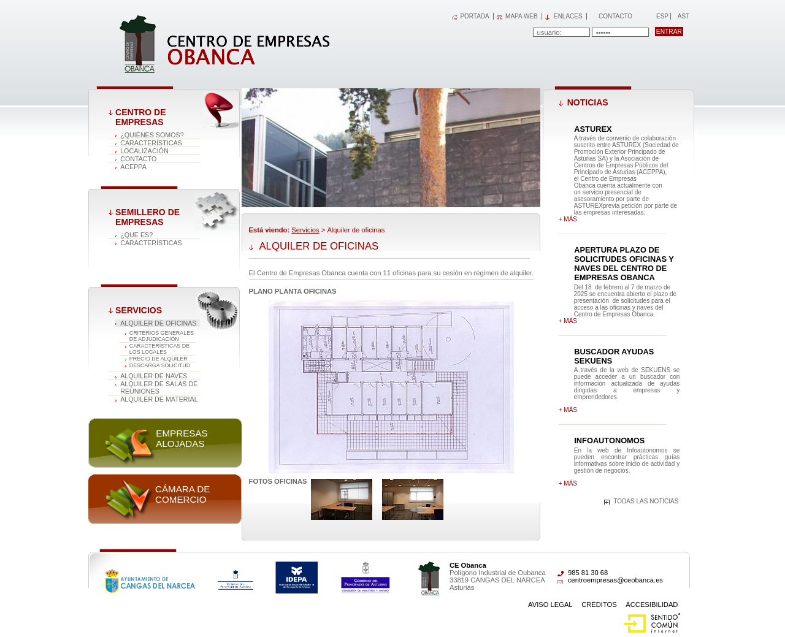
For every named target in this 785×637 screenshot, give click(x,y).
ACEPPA (133, 166)
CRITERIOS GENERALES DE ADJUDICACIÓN (161, 336)
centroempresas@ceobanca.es (615, 580)
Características (151, 143)
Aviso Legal (550, 604)
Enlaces (568, 16)
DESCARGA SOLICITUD (159, 365)
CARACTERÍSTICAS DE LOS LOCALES (159, 349)
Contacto (615, 16)
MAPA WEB (521, 16)
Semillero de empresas (147, 217)
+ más (568, 219)
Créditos (599, 604)
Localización (144, 150)
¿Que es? (136, 234)
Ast (683, 16)
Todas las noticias (645, 501)
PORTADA (474, 16)
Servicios (138, 310)
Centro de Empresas (140, 117)
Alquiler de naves (153, 376)
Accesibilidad (652, 604)
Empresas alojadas (181, 438)
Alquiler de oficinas (158, 323)
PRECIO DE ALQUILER (158, 359)
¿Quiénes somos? (151, 135)
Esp (661, 16)
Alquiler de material (159, 399)
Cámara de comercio (182, 494)
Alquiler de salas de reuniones (158, 387)
